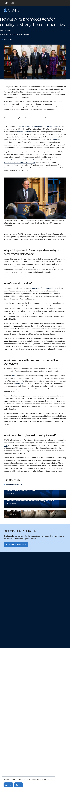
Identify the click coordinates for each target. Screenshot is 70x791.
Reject (19, 785)
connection (11, 107)
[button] (63, 10)
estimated (19, 383)
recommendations (24, 131)
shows (13, 375)
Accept (9, 785)
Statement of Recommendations (44, 288)
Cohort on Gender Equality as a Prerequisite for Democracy (39, 126)
